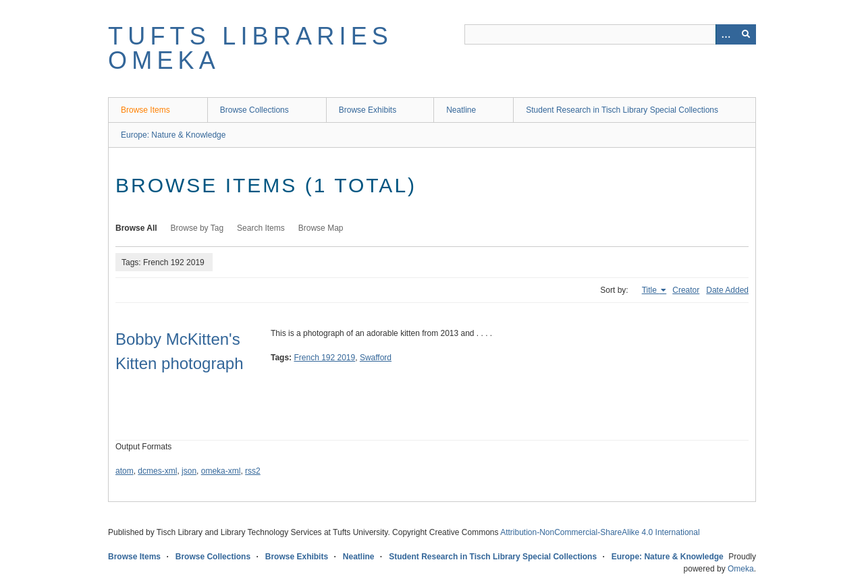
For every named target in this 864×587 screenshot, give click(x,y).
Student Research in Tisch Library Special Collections (622, 110)
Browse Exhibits (367, 110)
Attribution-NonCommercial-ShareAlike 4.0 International (599, 532)
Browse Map (321, 228)
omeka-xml (221, 471)
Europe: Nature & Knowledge (173, 135)
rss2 (253, 471)
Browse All (136, 228)
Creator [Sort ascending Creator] (685, 290)
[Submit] (746, 34)
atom (124, 471)
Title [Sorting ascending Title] (650, 290)
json (189, 471)
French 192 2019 (324, 357)
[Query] (610, 34)
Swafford (376, 357)
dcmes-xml (157, 471)
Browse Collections (254, 110)
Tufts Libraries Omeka (250, 48)
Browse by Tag (197, 228)
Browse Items (145, 110)
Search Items (261, 228)
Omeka (741, 569)
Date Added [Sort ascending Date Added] (727, 290)
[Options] (726, 34)
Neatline (461, 110)
